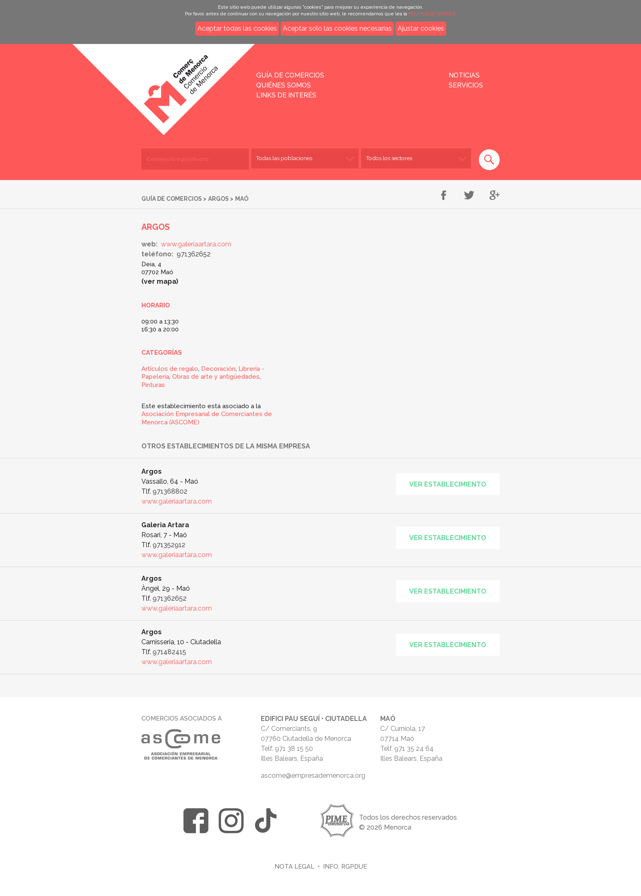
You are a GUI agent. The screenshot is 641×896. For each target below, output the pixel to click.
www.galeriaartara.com (196, 244)
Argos (218, 198)
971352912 (169, 545)
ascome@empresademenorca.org (313, 775)
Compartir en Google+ (494, 195)
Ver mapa (160, 281)
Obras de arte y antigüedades (216, 376)
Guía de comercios (290, 75)
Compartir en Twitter (469, 195)
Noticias (464, 75)
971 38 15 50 (294, 748)
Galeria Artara (165, 525)
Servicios (466, 85)
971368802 (170, 491)
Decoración (218, 369)
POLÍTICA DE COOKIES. (432, 14)
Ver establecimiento (447, 484)
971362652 (194, 254)
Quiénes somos (283, 85)
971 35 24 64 (414, 748)
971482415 (169, 652)
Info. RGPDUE (345, 866)
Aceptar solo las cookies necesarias (337, 28)
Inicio (148, 84)
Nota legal (294, 866)
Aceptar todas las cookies (237, 28)
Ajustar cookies (421, 28)
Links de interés (286, 95)
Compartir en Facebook (444, 195)
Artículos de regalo (169, 369)
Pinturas (153, 385)
